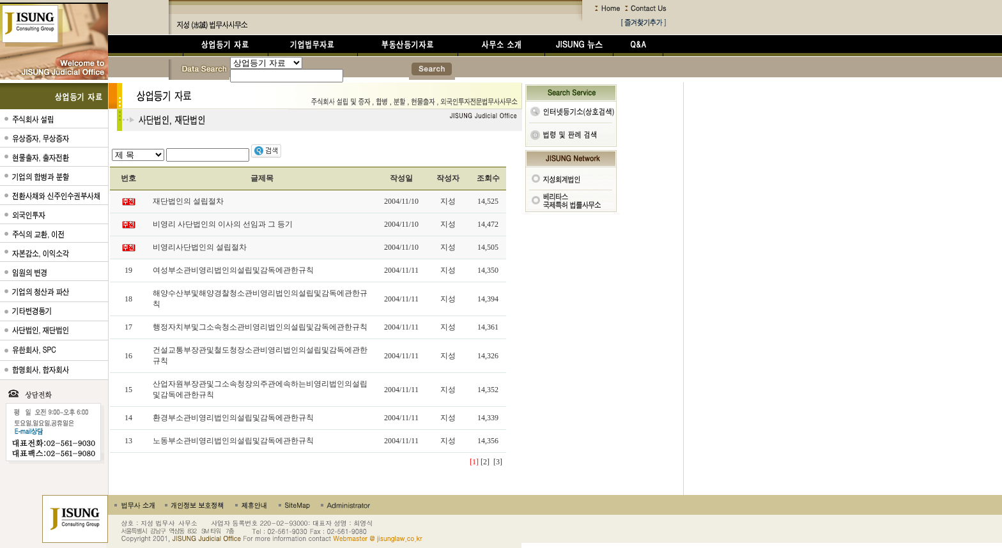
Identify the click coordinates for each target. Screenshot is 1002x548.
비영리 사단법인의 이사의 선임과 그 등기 (223, 224)
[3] (497, 461)
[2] (485, 461)
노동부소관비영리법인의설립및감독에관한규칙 (233, 440)
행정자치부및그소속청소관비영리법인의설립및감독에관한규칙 (260, 327)
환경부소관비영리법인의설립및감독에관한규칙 (233, 417)
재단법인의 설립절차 (188, 201)
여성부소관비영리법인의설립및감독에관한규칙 (233, 270)
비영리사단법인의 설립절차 (200, 247)
